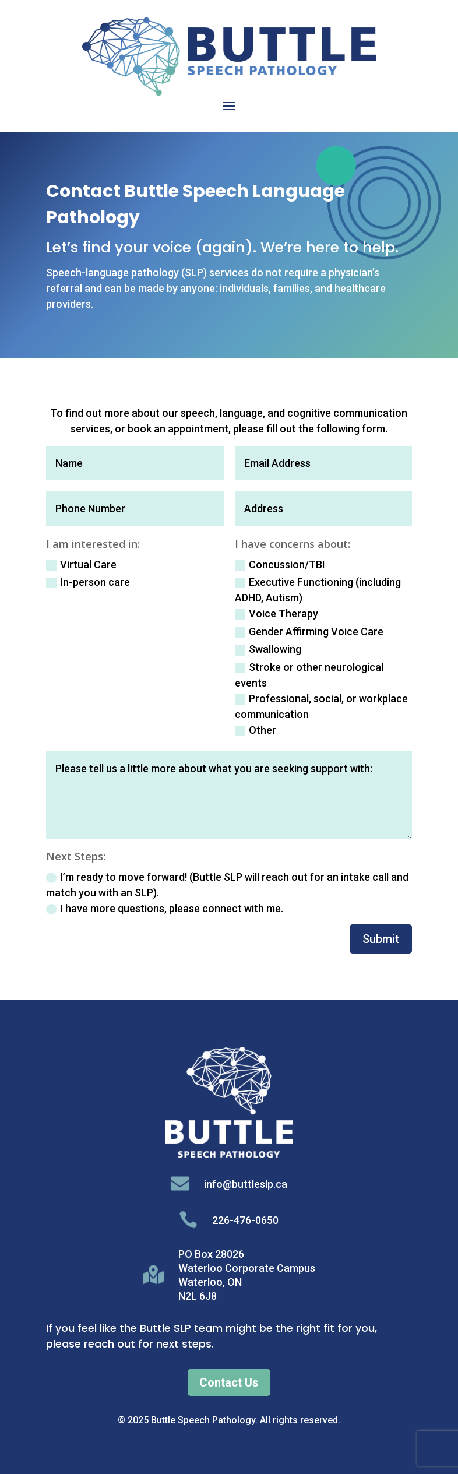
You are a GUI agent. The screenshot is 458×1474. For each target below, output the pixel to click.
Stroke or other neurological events (309, 675)
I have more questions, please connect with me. (164, 908)
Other (255, 730)
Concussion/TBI (280, 564)
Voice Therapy (276, 613)
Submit (380, 939)
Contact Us (229, 1382)
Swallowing (268, 649)
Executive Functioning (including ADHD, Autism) (318, 590)
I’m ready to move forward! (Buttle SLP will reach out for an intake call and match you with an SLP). (227, 885)
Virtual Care (81, 564)
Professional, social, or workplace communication (321, 706)
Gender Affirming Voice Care (309, 631)
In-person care (88, 582)
